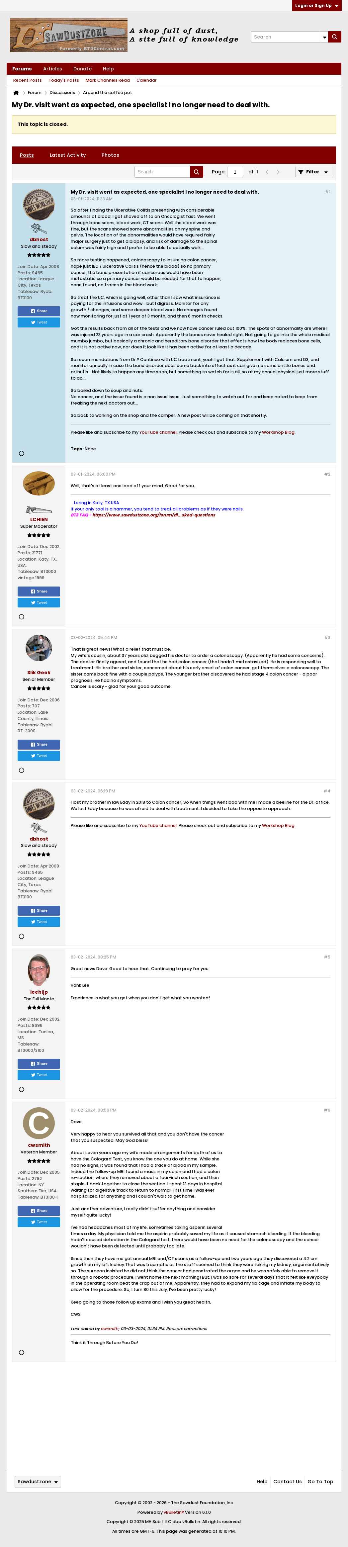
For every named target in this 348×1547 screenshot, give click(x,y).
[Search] (289, 36)
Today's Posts (63, 80)
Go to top (320, 1481)
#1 (327, 191)
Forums (22, 68)
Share (38, 311)
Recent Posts (27, 80)
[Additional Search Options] (324, 36)
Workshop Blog (278, 432)
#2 (327, 474)
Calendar (146, 80)
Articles (52, 68)
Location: (28, 279)
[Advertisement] (277, 260)
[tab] (27, 155)
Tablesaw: (29, 291)
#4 (326, 791)
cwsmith (109, 1328)
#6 (327, 1110)
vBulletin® (174, 1512)
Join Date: (28, 266)
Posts (27, 155)
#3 (327, 637)
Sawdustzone (38, 1481)
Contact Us (287, 1481)
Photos (110, 155)
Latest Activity (68, 155)
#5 (327, 957)
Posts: (24, 273)
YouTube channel (158, 432)
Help (108, 68)
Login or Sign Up (316, 5)
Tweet (39, 322)
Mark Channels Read (108, 80)
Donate (82, 68)
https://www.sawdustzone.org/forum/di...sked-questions (153, 515)
